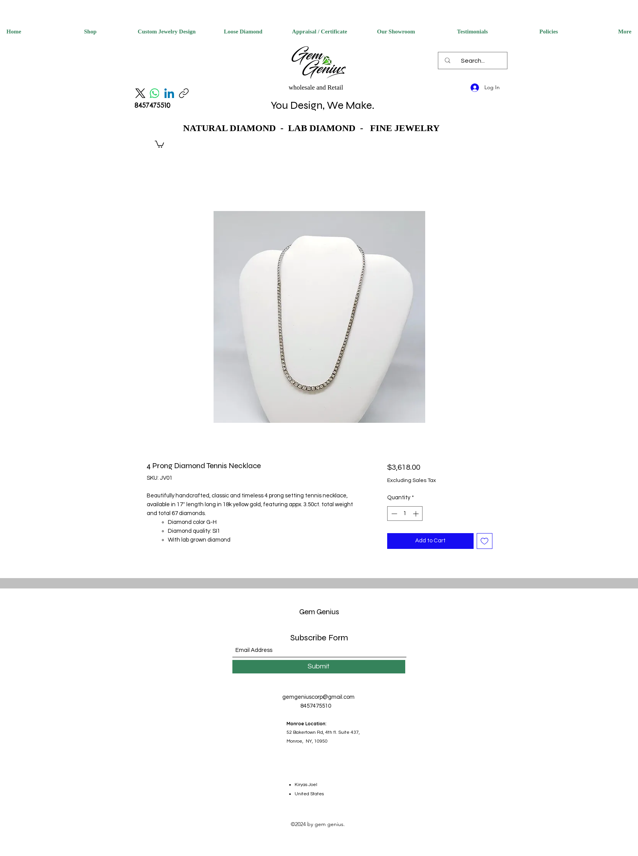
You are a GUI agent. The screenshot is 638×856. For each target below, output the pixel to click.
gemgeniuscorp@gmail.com (318, 697)
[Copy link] (184, 93)
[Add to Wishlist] (484, 541)
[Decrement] (393, 514)
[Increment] (416, 514)
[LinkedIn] (169, 93)
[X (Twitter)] (140, 93)
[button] (159, 144)
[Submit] (318, 666)
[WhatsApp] (154, 93)
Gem (307, 612)
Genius (327, 612)
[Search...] (473, 60)
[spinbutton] (405, 514)
